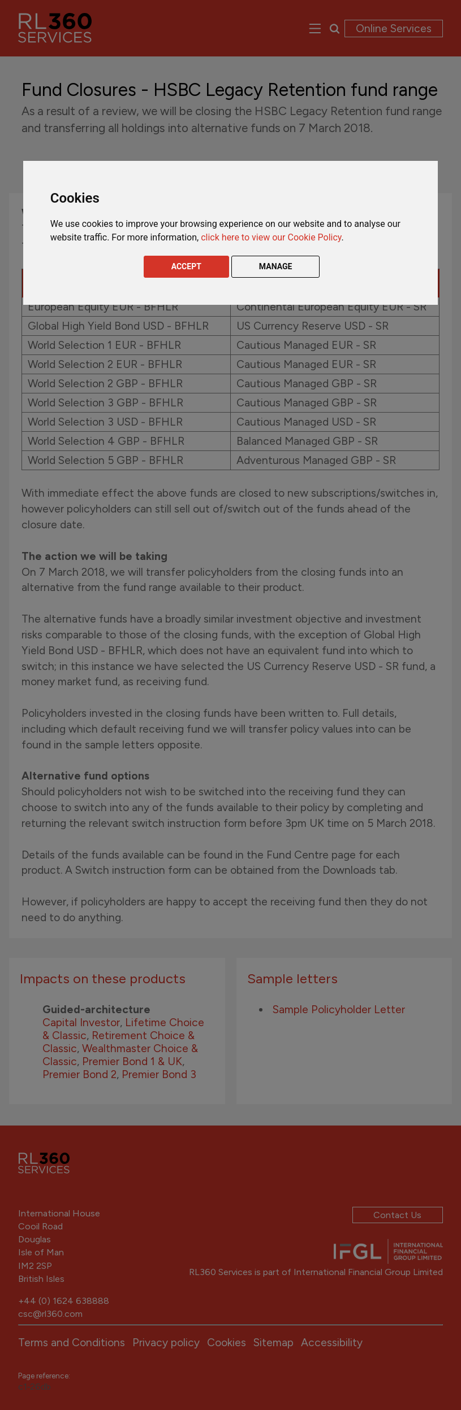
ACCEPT (186, 266)
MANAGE (275, 266)
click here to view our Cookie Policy (271, 237)
